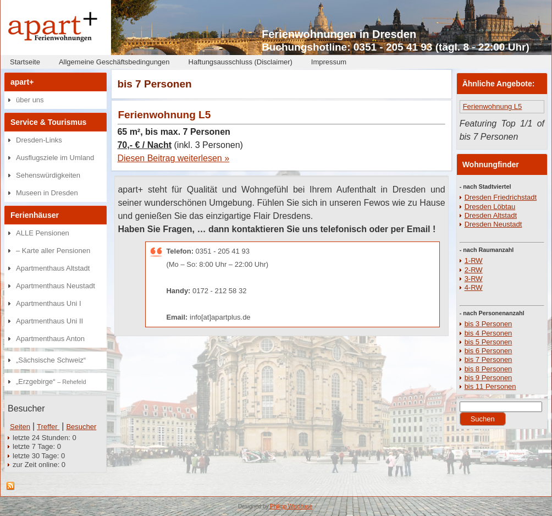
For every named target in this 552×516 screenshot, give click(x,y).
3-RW (474, 279)
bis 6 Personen (488, 351)
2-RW (474, 270)
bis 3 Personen (488, 324)
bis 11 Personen (490, 386)
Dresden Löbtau (490, 206)
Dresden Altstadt (491, 215)
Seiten (20, 426)
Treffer (48, 426)
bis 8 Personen (488, 369)
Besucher (81, 426)
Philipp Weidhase (291, 506)
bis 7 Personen (488, 359)
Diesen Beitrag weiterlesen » (173, 158)
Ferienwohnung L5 (164, 114)
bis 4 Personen (488, 333)
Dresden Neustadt (493, 224)
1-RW (474, 260)
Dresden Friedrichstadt (501, 197)
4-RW (474, 287)
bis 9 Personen (488, 378)
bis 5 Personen (488, 342)
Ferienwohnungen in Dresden (339, 34)
